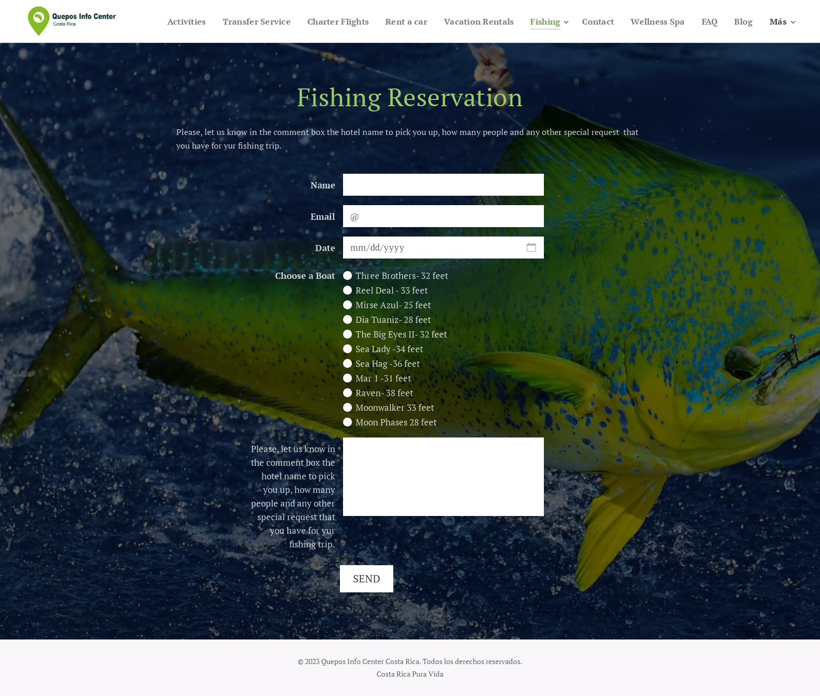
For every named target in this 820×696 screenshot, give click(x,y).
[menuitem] (200, 21)
